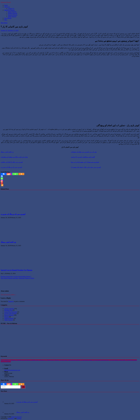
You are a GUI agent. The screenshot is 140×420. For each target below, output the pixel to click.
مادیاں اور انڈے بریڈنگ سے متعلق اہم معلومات (14, 157)
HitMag (19, 418)
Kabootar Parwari (6, 2)
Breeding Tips (8, 310)
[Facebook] (4, 174)
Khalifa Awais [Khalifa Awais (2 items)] (36, 360)
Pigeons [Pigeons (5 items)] (58, 360)
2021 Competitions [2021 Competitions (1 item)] (6, 360)
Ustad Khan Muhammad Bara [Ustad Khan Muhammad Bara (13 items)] (103, 360)
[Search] (23, 387)
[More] (21, 174)
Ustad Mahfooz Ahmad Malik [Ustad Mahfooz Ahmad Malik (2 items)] (119, 360)
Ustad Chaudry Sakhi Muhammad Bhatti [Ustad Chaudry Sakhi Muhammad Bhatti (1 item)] (71, 360)
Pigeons (6, 316)
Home (6, 5)
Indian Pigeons (12, 11)
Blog (5, 19)
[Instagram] (9, 174)
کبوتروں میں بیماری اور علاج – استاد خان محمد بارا (86, 167)
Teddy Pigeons (12, 16)
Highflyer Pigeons (9, 10)
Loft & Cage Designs (10, 313)
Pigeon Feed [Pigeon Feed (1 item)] (51, 360)
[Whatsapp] (15, 174)
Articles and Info (9, 308)
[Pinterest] (2, 183)
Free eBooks (7, 18)
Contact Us (11, 8)
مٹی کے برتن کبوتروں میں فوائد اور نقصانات (84, 152)
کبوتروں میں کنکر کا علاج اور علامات (12, 162)
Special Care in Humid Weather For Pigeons (16, 270)
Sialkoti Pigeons (12, 13)
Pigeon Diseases (9, 315)
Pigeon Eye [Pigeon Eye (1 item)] (44, 360)
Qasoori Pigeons (12, 15)
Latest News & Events (10, 312)
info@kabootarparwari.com (12, 370)
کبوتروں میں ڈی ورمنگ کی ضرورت (11, 167)
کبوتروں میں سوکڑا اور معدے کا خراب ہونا (85, 162)
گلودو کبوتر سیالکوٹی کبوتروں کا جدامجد (83, 157)
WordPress (11, 418)
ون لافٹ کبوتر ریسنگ (7, 152)
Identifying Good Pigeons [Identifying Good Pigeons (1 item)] (25, 360)
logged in (11, 301)
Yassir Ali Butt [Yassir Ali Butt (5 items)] (6, 361)
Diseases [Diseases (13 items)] (15, 360)
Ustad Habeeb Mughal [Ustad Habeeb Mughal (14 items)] (88, 360)
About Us (7, 7)
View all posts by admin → (8, 294)
